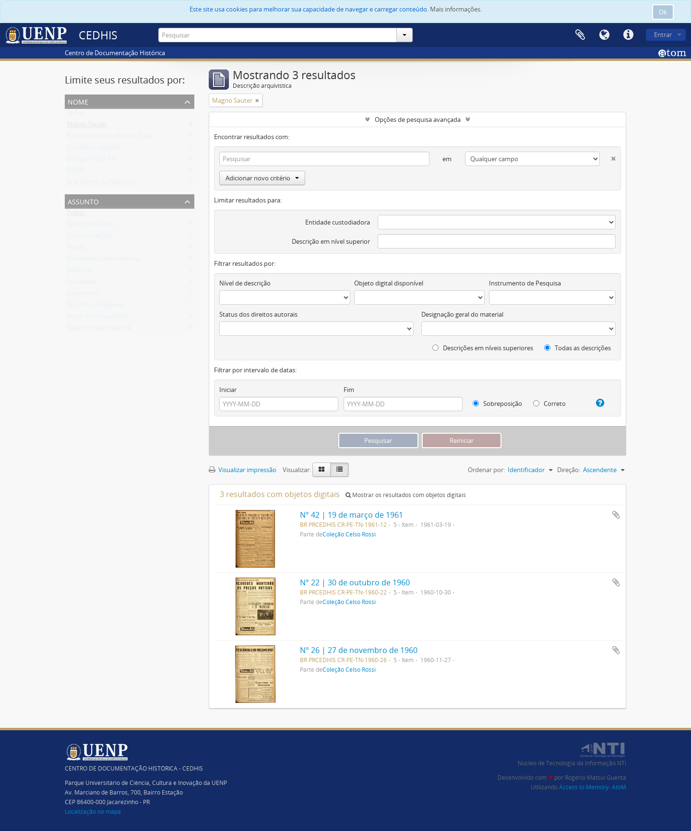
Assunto (83, 200)
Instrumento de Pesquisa (525, 283)
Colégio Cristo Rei (91, 160)
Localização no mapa (93, 811)
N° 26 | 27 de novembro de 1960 (358, 650)
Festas (76, 249)
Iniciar (228, 389)
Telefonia (80, 272)
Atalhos (628, 35)
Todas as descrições (577, 348)
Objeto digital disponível (388, 283)
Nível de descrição (245, 283)
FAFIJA (75, 172)
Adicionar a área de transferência (616, 515)
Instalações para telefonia (103, 260)
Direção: (568, 469)
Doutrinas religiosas (95, 306)
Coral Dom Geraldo (94, 149)
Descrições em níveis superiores (482, 348)
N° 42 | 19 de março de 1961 (351, 515)
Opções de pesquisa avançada (418, 119)
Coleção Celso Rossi (349, 534)
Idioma (604, 35)
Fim (349, 389)
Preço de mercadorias (98, 318)
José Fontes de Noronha (101, 183)
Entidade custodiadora (337, 222)
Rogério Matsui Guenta (595, 777)
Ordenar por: (486, 469)
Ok (663, 12)
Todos (75, 114)
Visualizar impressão (242, 469)
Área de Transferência (580, 35)
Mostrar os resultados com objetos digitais (406, 495)
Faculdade (81, 283)
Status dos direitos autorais (258, 314)
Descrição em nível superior (331, 241)
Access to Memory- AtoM (592, 787)
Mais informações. (456, 9)
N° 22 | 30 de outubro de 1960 (355, 582)
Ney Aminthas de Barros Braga (110, 137)
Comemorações (89, 237)
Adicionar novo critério (262, 178)
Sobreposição (497, 403)
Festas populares (91, 226)
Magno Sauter (87, 126)
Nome (78, 101)
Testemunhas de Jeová (99, 329)
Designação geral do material (462, 314)
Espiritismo (82, 295)
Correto (549, 403)
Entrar (663, 34)
